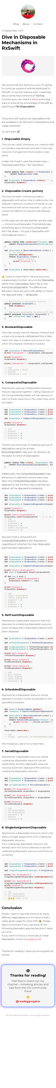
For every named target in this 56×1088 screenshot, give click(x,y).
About (26, 24)
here (34, 99)
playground (34, 1008)
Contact (38, 24)
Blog (16, 24)
